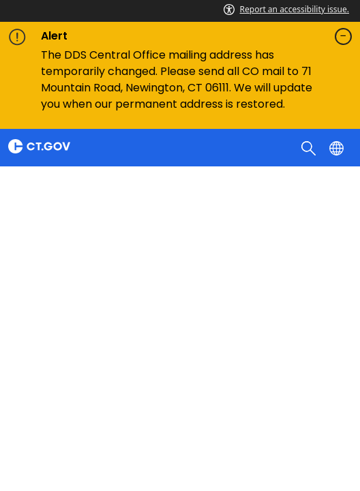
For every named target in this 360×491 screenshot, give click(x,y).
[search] (309, 147)
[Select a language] (337, 147)
